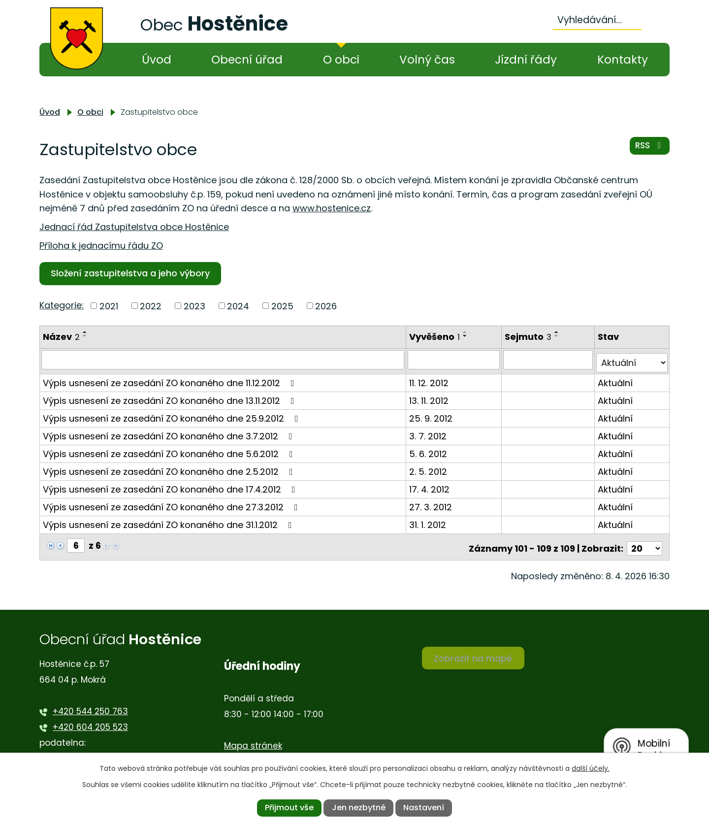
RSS (649, 148)
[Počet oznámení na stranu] (644, 542)
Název (61, 336)
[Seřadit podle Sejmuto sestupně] (557, 336)
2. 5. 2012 (429, 468)
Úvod (156, 59)
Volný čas (427, 59)
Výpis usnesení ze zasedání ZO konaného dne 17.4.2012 (171, 486)
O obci (341, 59)
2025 (282, 305)
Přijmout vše (289, 807)
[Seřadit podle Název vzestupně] (85, 332)
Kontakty (622, 59)
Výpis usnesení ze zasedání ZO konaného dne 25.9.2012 (172, 415)
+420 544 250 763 (90, 705)
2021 (108, 305)
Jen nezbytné (359, 807)
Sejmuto (529, 336)
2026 (326, 305)
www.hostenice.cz (331, 208)
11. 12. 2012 (430, 379)
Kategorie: (61, 305)
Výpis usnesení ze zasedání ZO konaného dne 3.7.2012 (169, 433)
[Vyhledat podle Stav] (632, 359)
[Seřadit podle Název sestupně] (85, 336)
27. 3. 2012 (431, 503)
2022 (150, 305)
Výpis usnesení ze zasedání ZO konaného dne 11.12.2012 (170, 379)
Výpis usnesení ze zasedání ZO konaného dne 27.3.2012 (172, 503)
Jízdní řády (526, 59)
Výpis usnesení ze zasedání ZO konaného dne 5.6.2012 (170, 450)
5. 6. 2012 (429, 450)
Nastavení (423, 807)
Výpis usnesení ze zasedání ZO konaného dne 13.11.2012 (170, 397)
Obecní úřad (247, 59)
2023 (194, 305)
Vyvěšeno (435, 336)
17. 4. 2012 (430, 486)
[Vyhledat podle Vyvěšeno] (455, 359)
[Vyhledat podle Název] (223, 359)
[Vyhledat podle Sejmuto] (548, 359)
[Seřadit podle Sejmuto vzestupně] (557, 332)
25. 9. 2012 (431, 415)
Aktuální (615, 379)
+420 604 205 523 (90, 721)
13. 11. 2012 (430, 397)
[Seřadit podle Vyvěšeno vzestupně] (466, 332)
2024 (238, 305)
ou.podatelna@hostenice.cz (112, 752)
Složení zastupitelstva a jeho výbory (132, 273)
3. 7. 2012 (429, 433)
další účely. (591, 768)
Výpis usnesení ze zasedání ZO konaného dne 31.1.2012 (169, 521)
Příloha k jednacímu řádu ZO (101, 245)
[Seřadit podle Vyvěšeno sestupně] (466, 336)
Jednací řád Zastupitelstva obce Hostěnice (134, 227)
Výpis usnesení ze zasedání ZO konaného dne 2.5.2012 (170, 468)
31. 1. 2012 (428, 521)
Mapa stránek (253, 739)
